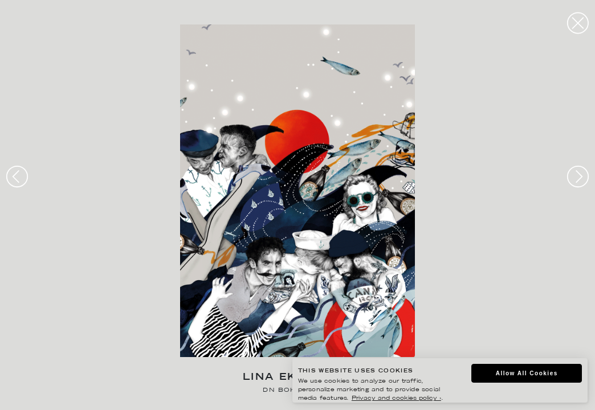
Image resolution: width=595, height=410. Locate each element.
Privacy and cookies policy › (396, 398)
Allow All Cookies (527, 373)
